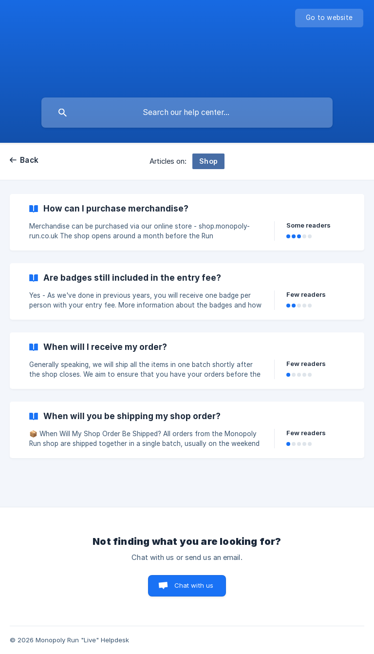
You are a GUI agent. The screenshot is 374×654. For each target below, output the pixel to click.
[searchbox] (187, 112)
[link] (187, 222)
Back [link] (29, 160)
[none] (329, 18)
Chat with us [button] (194, 585)
